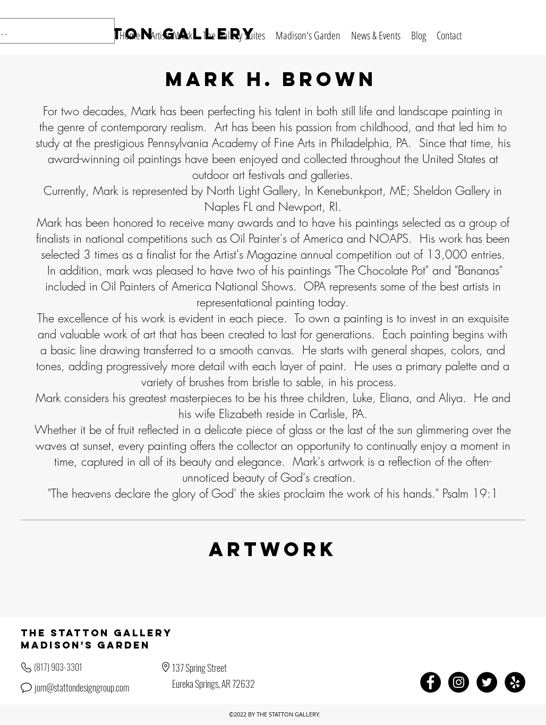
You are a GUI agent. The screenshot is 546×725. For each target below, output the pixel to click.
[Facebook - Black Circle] (430, 682)
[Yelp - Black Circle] (515, 682)
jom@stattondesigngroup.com (82, 687)
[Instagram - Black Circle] (458, 682)
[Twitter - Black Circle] (486, 682)
